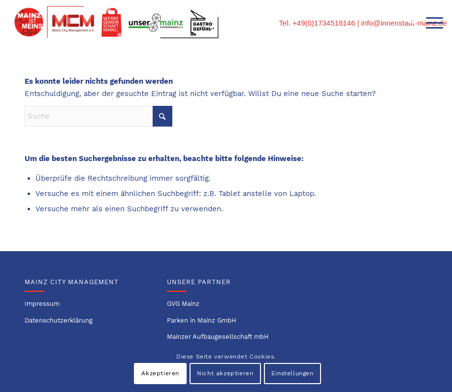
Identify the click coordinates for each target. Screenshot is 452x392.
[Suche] (406, 22)
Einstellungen (292, 373)
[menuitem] (406, 22)
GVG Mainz (183, 303)
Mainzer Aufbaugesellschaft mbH (218, 336)
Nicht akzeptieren (225, 373)
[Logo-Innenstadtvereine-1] (116, 22)
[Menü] (429, 22)
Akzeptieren (160, 373)
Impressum (42, 303)
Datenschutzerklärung (59, 320)
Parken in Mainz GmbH (201, 320)
